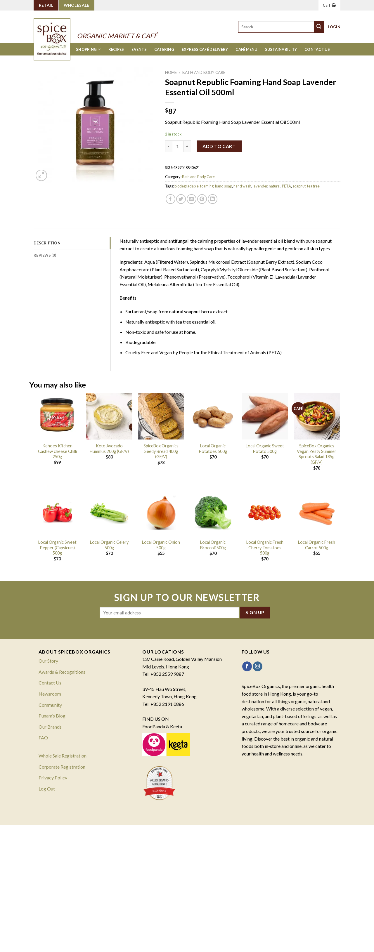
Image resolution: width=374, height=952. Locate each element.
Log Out (47, 788)
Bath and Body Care (203, 72)
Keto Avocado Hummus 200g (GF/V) (109, 448)
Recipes (116, 49)
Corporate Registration (62, 766)
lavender (260, 186)
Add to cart (219, 146)
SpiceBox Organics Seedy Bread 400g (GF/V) (161, 451)
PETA (286, 186)
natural (274, 186)
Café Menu (246, 49)
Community (50, 705)
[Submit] (319, 27)
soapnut (299, 186)
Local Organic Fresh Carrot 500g (316, 545)
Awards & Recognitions (62, 672)
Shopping (88, 49)
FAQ (43, 737)
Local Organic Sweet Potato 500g (265, 448)
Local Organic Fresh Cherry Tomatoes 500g (264, 547)
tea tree (313, 186)
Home (171, 72)
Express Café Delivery (205, 49)
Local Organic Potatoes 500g (213, 448)
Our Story (48, 660)
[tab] (72, 243)
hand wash (242, 186)
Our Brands (50, 726)
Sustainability (281, 49)
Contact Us (317, 49)
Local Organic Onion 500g (161, 545)
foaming (207, 186)
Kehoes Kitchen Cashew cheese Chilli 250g (57, 451)
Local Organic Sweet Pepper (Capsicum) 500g (57, 547)
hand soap (223, 186)
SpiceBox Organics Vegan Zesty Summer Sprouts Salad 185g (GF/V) (316, 454)
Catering (164, 49)
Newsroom (50, 693)
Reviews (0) (45, 255)
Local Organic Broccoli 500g (213, 545)
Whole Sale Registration (62, 755)
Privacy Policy (53, 777)
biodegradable (186, 186)
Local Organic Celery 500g (109, 545)
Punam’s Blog (52, 715)
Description (47, 243)
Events (139, 49)
